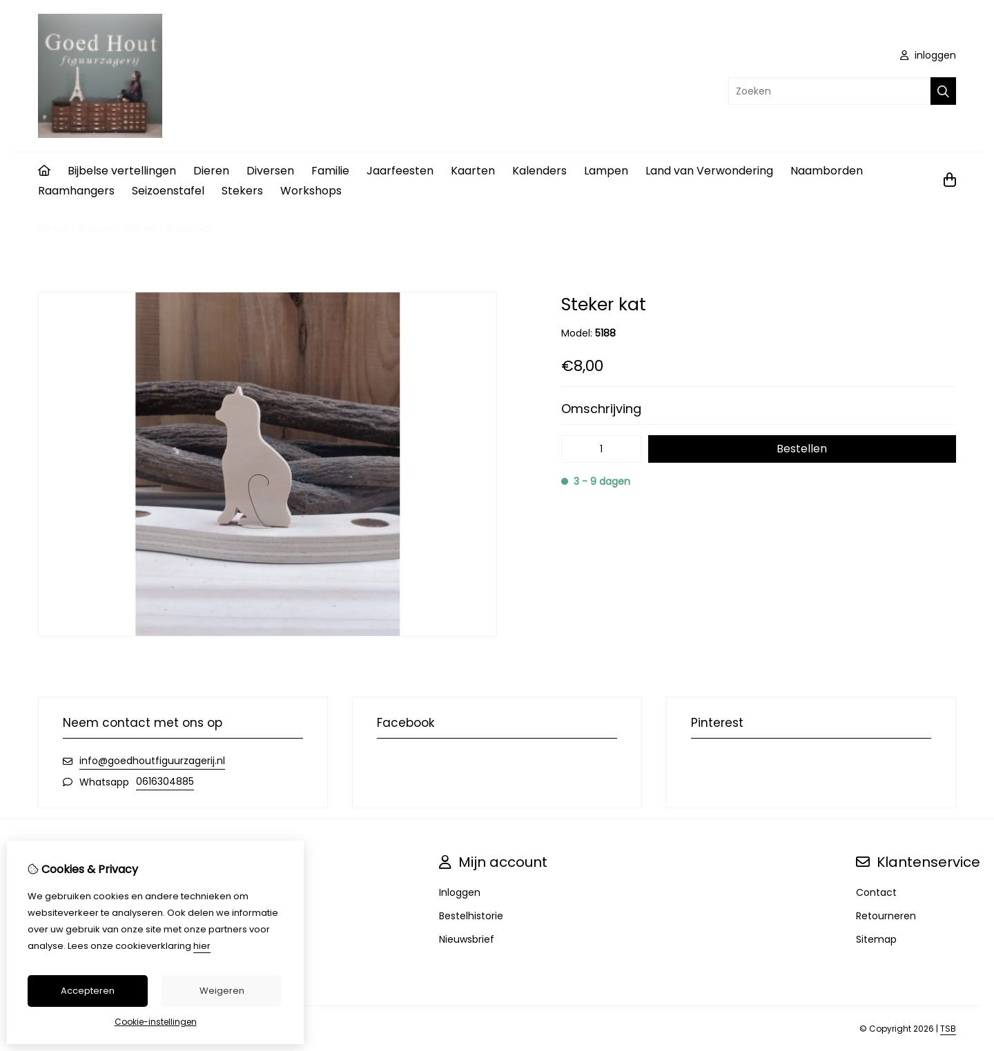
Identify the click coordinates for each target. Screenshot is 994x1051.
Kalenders (539, 171)
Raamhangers (76, 191)
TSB (948, 1028)
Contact (876, 892)
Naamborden (826, 171)
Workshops (311, 191)
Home (52, 228)
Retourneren (886, 916)
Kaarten (473, 171)
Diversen (270, 171)
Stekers (242, 191)
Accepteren (88, 990)
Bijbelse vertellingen (122, 171)
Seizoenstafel (168, 191)
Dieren (211, 171)
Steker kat (190, 228)
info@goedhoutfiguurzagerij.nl (152, 761)
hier (202, 945)
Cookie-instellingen (156, 1022)
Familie (330, 171)
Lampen (606, 171)
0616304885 (165, 781)
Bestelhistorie (471, 916)
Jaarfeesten (400, 171)
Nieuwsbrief (466, 939)
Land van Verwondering (709, 171)
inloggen (928, 55)
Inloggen (459, 892)
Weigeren (221, 990)
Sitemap (876, 939)
